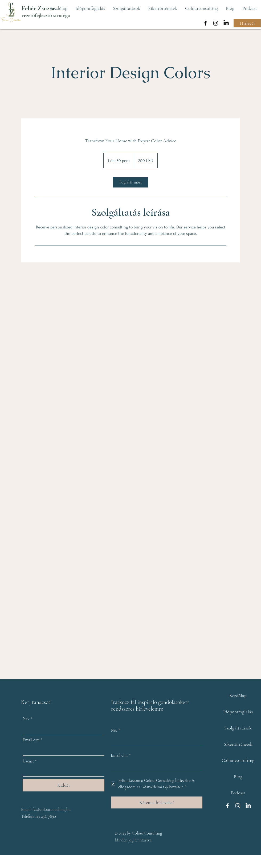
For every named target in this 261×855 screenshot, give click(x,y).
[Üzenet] (62, 771)
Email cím (32, 740)
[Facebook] (205, 23)
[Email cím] (62, 750)
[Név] (62, 729)
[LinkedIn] (226, 23)
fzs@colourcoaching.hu (51, 809)
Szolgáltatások (238, 728)
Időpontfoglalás (238, 712)
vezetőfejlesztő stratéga (46, 15)
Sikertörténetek (238, 744)
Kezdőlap (238, 695)
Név (27, 718)
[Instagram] (216, 23)
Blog (238, 776)
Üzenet (30, 761)
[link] (130, 182)
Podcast (238, 793)
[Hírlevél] (247, 23)
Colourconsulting (238, 760)
